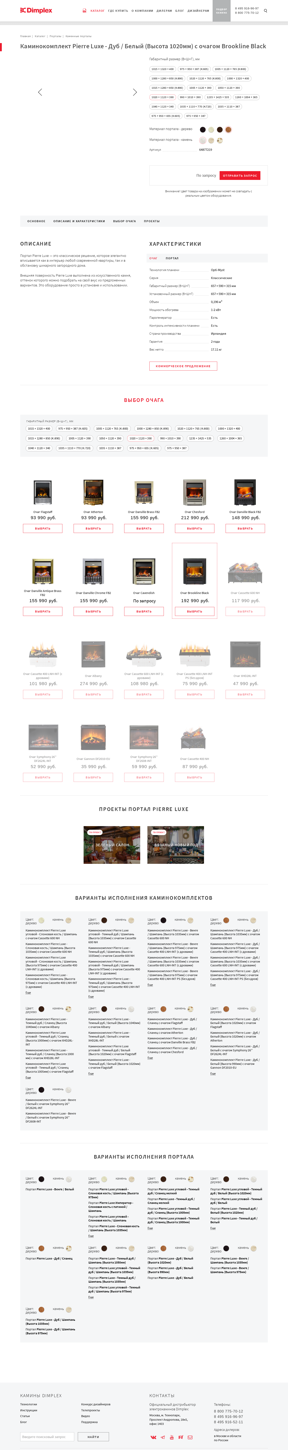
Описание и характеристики (79, 221)
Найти (93, 1437)
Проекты (152, 221)
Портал (50, 1190)
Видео (85, 1416)
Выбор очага (124, 221)
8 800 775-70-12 (247, 12)
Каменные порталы (79, 36)
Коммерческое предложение (183, 366)
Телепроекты (90, 1410)
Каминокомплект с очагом (51, 935)
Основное (36, 221)
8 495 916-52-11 (228, 1422)
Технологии (28, 1404)
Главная (25, 36)
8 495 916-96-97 (247, 8)
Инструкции (28, 1410)
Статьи (25, 1416)
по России (221, 1440)
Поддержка (89, 1422)
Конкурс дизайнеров (95, 1404)
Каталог (40, 36)
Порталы (55, 36)
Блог (23, 1422)
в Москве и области (227, 1436)
